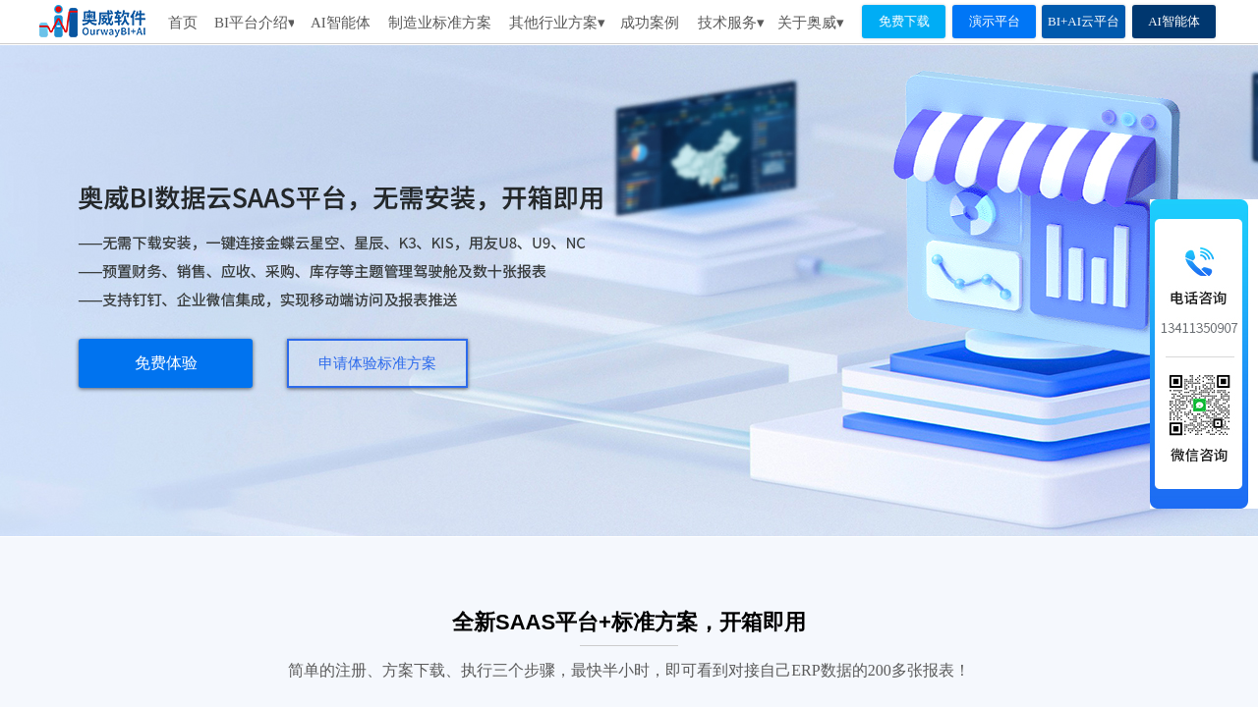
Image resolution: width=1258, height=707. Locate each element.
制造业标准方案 (439, 22)
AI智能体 (340, 22)
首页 (183, 22)
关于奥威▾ (810, 22)
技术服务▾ (731, 22)
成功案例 (649, 22)
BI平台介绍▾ (254, 22)
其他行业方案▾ (557, 22)
